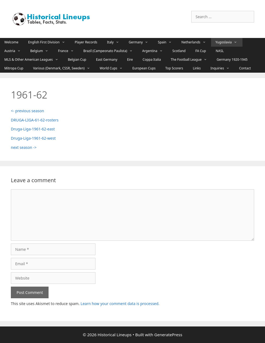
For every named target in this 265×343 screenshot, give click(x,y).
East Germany (106, 59)
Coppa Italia (152, 59)
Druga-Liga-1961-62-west (33, 138)
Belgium (42, 51)
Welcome (11, 42)
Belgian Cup (77, 59)
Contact (245, 68)
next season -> (24, 147)
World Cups (114, 68)
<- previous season (27, 110)
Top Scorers (174, 68)
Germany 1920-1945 (232, 59)
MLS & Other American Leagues (33, 59)
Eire (130, 59)
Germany (141, 42)
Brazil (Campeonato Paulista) (110, 51)
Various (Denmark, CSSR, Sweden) (64, 68)
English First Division (49, 42)
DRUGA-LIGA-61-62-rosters (35, 120)
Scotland (179, 51)
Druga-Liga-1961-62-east (33, 129)
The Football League (191, 59)
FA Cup (200, 51)
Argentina (155, 51)
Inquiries (222, 68)
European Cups (144, 68)
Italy (115, 42)
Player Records (86, 42)
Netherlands (196, 42)
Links (197, 68)
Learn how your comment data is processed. (120, 303)
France (68, 51)
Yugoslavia (228, 42)
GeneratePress (168, 334)
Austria (15, 51)
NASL (220, 51)
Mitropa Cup (13, 68)
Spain (167, 42)
